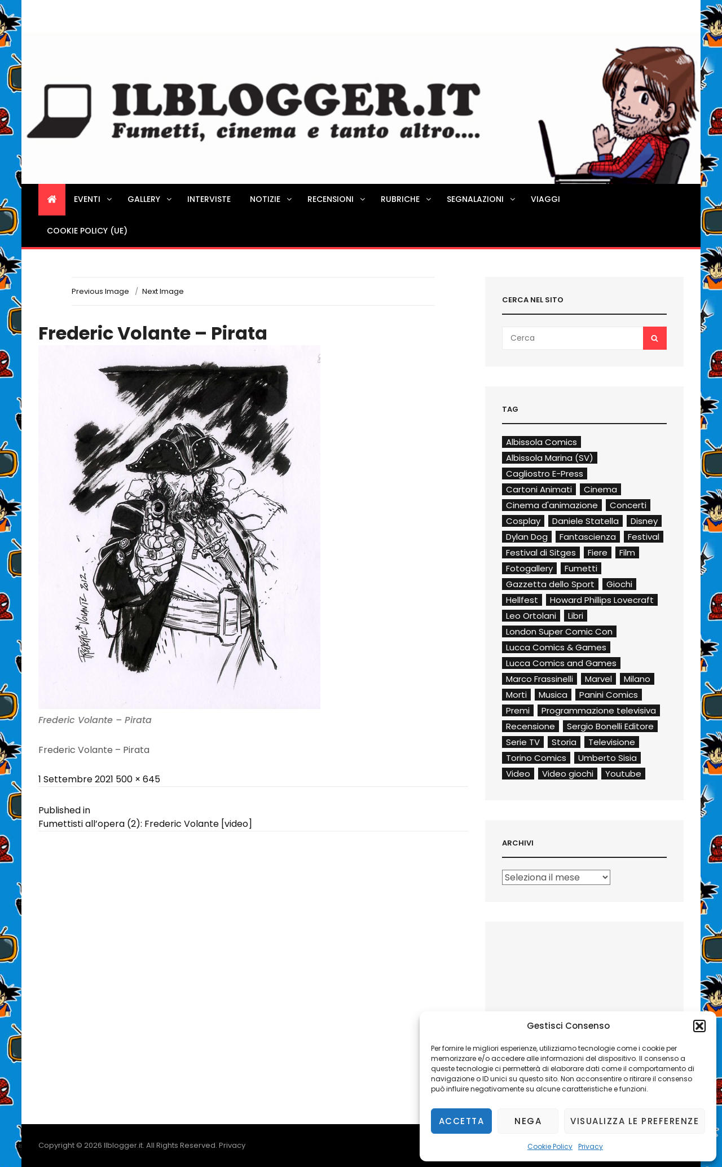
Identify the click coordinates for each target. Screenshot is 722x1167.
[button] (699, 1026)
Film (627, 552)
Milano (637, 679)
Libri (575, 616)
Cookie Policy (550, 1146)
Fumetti (581, 568)
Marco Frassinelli (539, 679)
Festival (643, 537)
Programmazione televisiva (599, 710)
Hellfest (522, 600)
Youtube (623, 774)
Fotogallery (529, 568)
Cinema (600, 489)
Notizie (271, 199)
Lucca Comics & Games (556, 647)
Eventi (93, 199)
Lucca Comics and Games (561, 663)
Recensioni (337, 199)
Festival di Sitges (541, 552)
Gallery (150, 199)
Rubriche (407, 199)
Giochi (619, 584)
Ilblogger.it (123, 1145)
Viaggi (545, 199)
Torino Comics (536, 758)
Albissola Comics (541, 442)
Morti (516, 695)
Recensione (530, 726)
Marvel (598, 679)
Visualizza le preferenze (634, 1121)
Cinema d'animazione (552, 505)
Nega (528, 1121)
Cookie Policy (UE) (87, 230)
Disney (644, 521)
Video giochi (567, 774)
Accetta (462, 1121)
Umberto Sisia (607, 758)
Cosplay (523, 521)
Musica (553, 695)
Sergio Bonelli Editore (610, 726)
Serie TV (523, 742)
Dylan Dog (527, 537)
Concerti (628, 505)
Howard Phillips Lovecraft (602, 600)
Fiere (597, 552)
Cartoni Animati (539, 489)
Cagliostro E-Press (544, 473)
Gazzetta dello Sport (550, 584)
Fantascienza (588, 537)
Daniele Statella (585, 521)
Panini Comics (608, 695)
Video (518, 774)
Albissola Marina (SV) (549, 458)
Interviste (209, 199)
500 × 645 (138, 779)
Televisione (611, 742)
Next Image (163, 291)
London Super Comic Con (559, 631)
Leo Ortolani (531, 616)
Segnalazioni (482, 199)
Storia (564, 742)
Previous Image (100, 291)
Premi (518, 710)
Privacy (590, 1146)
